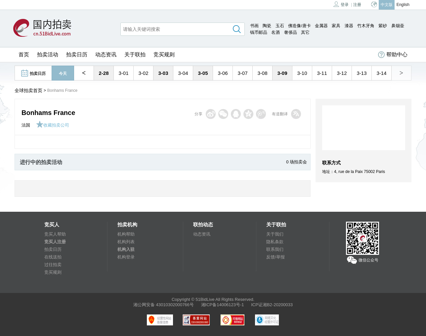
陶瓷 (267, 25)
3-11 (322, 73)
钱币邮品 (258, 32)
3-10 (302, 73)
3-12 (342, 73)
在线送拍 (53, 256)
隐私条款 (274, 241)
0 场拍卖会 (296, 161)
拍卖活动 (47, 54)
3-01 (123, 73)
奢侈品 (290, 32)
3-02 (143, 73)
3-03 (163, 73)
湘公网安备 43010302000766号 (163, 304)
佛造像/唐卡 (299, 25)
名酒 (275, 32)
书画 (254, 25)
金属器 (321, 25)
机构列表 (126, 241)
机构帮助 (126, 234)
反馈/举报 (275, 256)
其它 (305, 32)
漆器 (349, 25)
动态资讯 (105, 54)
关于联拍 (135, 54)
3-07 (242, 73)
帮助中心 (392, 54)
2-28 (103, 73)
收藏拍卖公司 (52, 125)
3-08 (262, 73)
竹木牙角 (365, 25)
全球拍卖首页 (28, 90)
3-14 (381, 73)
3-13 (361, 73)
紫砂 (382, 25)
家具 (336, 25)
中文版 (387, 4)
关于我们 (274, 234)
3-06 (223, 73)
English (403, 4)
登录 (341, 4)
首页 (24, 54)
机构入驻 (126, 249)
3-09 (282, 73)
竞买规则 (164, 54)
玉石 (280, 25)
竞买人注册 (55, 241)
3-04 (183, 73)
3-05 (203, 73)
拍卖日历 (76, 54)
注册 (357, 4)
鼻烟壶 (397, 25)
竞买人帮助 (55, 234)
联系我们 (274, 249)
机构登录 (126, 256)
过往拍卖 (53, 264)
